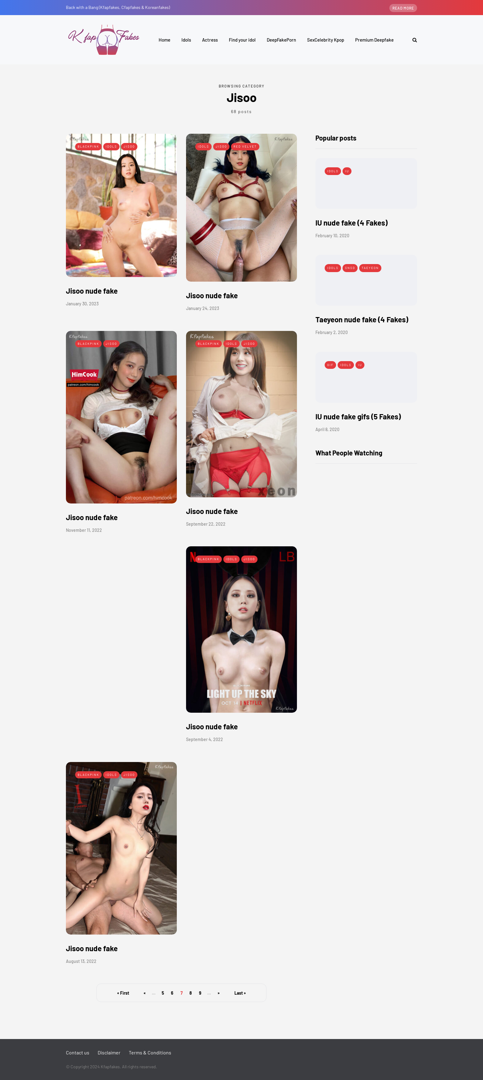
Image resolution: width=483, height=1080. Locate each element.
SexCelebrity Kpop (325, 40)
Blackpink (88, 146)
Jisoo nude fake (92, 290)
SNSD (350, 268)
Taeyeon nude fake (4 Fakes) (361, 319)
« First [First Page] (123, 993)
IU (347, 171)
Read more (403, 8)
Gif (330, 365)
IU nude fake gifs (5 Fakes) (358, 416)
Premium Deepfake (374, 40)
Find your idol (242, 40)
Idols (186, 40)
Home (164, 40)
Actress (210, 40)
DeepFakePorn (281, 40)
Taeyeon (370, 268)
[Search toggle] (412, 40)
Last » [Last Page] (240, 993)
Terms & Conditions (150, 1052)
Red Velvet (245, 146)
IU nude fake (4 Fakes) (351, 222)
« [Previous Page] (145, 993)
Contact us (77, 1052)
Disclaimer (109, 1052)
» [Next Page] (218, 993)
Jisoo (129, 146)
